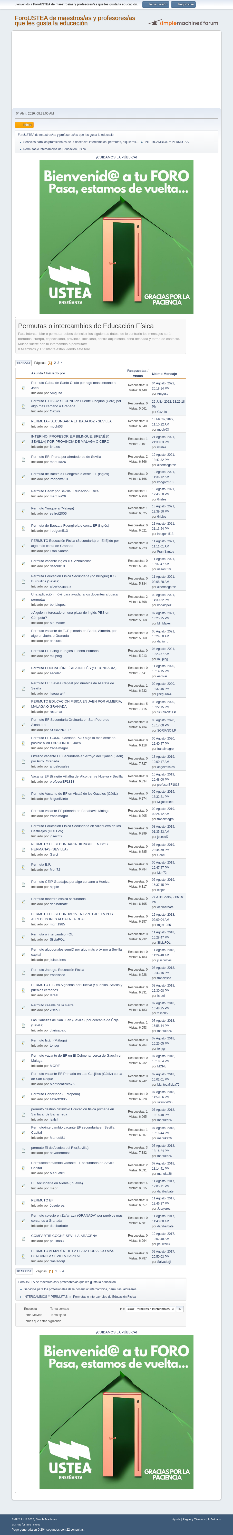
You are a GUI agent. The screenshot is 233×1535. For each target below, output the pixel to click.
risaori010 (57, 566)
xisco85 (55, 1010)
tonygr (54, 1045)
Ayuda (176, 1519)
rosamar (56, 712)
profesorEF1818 (62, 781)
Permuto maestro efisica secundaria (58, 899)
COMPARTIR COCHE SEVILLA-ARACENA (64, 1236)
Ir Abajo (23, 362)
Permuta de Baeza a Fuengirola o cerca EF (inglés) (70, 474)
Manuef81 (57, 1138)
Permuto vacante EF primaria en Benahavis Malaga (70, 811)
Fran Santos (59, 551)
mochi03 (56, 426)
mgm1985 (57, 924)
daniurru (56, 641)
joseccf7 (56, 836)
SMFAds (16, 1524)
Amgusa (56, 393)
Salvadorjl (57, 1261)
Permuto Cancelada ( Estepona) (55, 1094)
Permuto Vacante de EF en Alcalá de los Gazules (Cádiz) (74, 793)
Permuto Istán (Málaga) (49, 1040)
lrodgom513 (59, 479)
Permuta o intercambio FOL (52, 934)
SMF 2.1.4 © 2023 (23, 1519)
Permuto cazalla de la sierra (52, 1005)
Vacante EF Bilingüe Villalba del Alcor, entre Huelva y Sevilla (77, 776)
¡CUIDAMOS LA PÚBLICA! (116, 157)
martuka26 (58, 462)
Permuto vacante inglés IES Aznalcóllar (61, 561)
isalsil (54, 1119)
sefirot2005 (58, 513)
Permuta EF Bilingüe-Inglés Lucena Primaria (65, 651)
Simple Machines (46, 1519)
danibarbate (59, 904)
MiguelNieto (59, 799)
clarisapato (58, 1030)
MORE (55, 1066)
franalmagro (59, 748)
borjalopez (58, 605)
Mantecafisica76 (62, 1084)
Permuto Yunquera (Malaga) (52, 508)
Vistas (138, 376)
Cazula (55, 411)
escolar (55, 673)
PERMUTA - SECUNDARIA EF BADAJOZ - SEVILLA (71, 421)
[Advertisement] (117, 70)
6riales (55, 447)
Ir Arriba (24, 1271)
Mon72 (55, 869)
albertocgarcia (167, 465)
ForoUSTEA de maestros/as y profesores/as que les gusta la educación (75, 20)
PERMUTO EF (42, 1200)
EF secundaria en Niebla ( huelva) (57, 1183)
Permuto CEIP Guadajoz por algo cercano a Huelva (70, 882)
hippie (54, 887)
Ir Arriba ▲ (214, 1519)
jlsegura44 (58, 693)
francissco (57, 975)
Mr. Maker (57, 623)
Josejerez (57, 1205)
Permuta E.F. (41, 864)
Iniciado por (55, 373)
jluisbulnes (58, 960)
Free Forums (33, 1524)
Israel (54, 995)
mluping (56, 656)
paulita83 (57, 1241)
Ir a (122, 1308)
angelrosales (59, 766)
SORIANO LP (166, 712)
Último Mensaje (167, 374)
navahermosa (60, 1153)
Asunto (37, 373)
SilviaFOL (57, 939)
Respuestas (137, 371)
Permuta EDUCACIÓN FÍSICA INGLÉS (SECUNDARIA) (73, 668)
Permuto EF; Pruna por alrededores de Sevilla (66, 457)
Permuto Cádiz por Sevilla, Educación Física (65, 491)
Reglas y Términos (194, 1519)
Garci (54, 854)
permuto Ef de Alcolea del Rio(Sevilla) (60, 1148)
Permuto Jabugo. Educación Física (57, 970)
